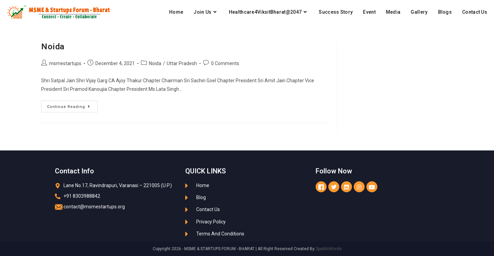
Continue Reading (72, 104)
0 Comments (225, 63)
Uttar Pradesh (182, 63)
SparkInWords (329, 248)
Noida (52, 46)
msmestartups (65, 63)
